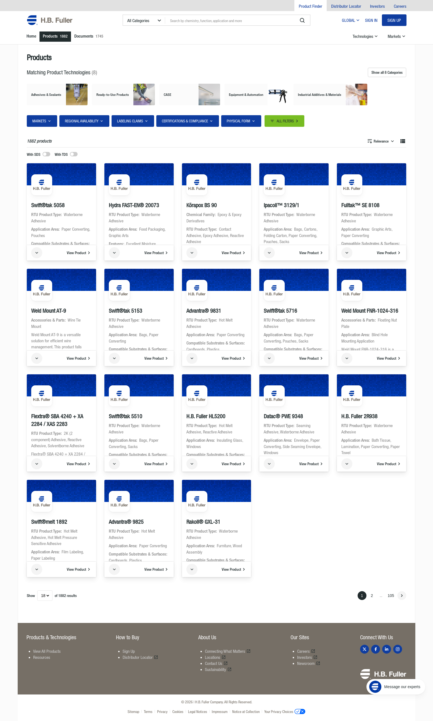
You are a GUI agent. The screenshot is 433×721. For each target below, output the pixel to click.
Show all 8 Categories (387, 72)
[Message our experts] (395, 686)
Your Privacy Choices (284, 711)
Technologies (366, 36)
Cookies (177, 711)
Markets (397, 36)
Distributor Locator (346, 6)
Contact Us (216, 663)
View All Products (47, 651)
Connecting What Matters (228, 651)
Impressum (220, 711)
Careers (400, 6)
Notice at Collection (246, 711)
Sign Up (394, 20)
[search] (302, 20)
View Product (79, 253)
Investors (377, 6)
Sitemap (133, 711)
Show (31, 595)
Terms (148, 711)
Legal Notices (197, 711)
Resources (41, 657)
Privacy (162, 711)
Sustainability (218, 669)
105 (391, 595)
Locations (215, 657)
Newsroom (308, 663)
